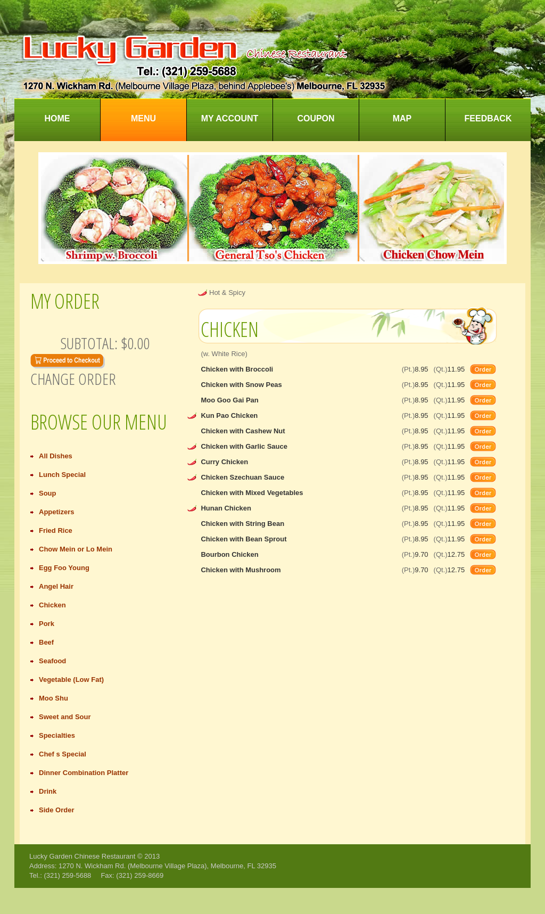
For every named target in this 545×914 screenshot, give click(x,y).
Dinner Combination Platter (83, 773)
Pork (46, 624)
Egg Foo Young (64, 568)
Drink (47, 791)
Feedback (488, 118)
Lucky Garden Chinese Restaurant (82, 856)
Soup (47, 493)
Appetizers (56, 512)
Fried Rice (55, 530)
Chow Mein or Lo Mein (75, 549)
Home (57, 118)
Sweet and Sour (65, 717)
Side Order (56, 810)
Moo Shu (53, 698)
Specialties (57, 735)
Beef (46, 642)
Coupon (315, 118)
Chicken (52, 605)
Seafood (52, 661)
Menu (143, 118)
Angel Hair (56, 586)
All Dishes (55, 456)
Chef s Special (62, 754)
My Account (230, 118)
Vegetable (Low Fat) (71, 680)
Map (402, 118)
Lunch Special (62, 475)
